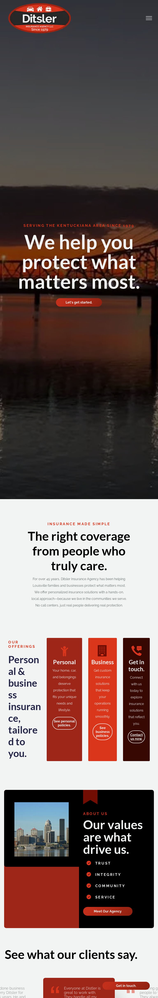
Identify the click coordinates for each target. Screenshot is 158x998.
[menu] (149, 18)
